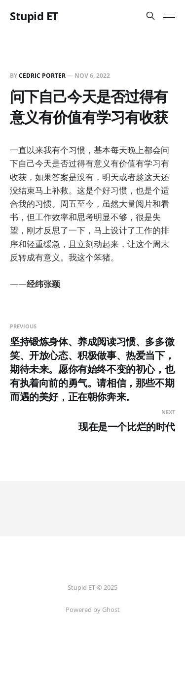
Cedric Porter (42, 75)
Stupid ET (34, 15)
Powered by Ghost (93, 609)
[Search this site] (150, 15)
